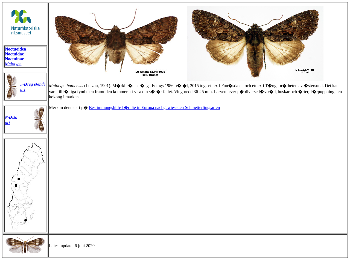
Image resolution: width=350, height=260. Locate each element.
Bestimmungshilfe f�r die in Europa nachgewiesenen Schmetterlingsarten (154, 107)
